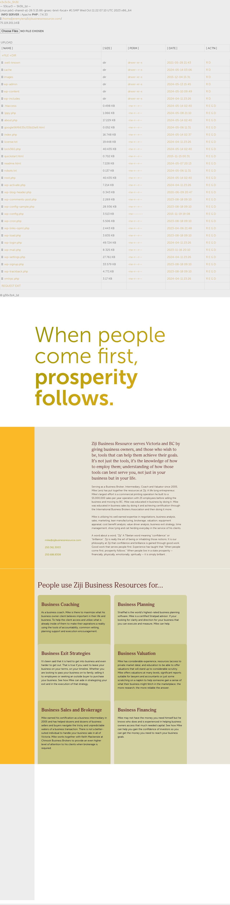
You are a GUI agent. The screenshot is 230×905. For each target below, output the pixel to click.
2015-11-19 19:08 (178, 215)
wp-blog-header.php (17, 193)
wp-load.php (12, 236)
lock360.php (12, 150)
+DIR (13, 56)
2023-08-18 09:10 (179, 200)
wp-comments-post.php (20, 200)
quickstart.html (14, 157)
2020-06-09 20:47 (179, 193)
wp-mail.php (12, 251)
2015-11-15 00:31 (178, 157)
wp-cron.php (12, 222)
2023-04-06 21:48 (179, 229)
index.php (10, 136)
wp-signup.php (14, 265)
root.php (9, 179)
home (7, 18)
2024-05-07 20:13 (179, 164)
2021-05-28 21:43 (179, 64)
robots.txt (10, 172)
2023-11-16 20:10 (178, 251)
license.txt (10, 143)
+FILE (5, 56)
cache (8, 71)
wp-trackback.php (16, 272)
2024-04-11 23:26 (179, 100)
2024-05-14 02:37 (179, 136)
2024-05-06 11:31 (179, 128)
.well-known (12, 64)
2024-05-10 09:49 (179, 92)
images (8, 78)
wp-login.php (13, 244)
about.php (10, 121)
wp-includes (12, 100)
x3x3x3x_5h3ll (9, 2)
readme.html (12, 164)
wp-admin (10, 85)
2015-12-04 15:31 (178, 78)
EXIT (18, 287)
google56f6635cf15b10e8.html (24, 128)
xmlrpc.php (11, 280)
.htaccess (10, 107)
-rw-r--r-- (135, 107)
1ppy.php (10, 114)
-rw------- (135, 215)
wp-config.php (14, 215)
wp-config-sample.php (19, 208)
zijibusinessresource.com (44, 18)
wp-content (11, 92)
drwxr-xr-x (135, 64)
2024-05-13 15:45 (179, 85)
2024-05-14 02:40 (179, 107)
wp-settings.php (14, 258)
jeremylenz (19, 18)
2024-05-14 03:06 (179, 71)
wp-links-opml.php (16, 229)
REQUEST (8, 287)
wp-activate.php (14, 186)
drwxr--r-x (135, 71)
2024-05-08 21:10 (179, 114)
